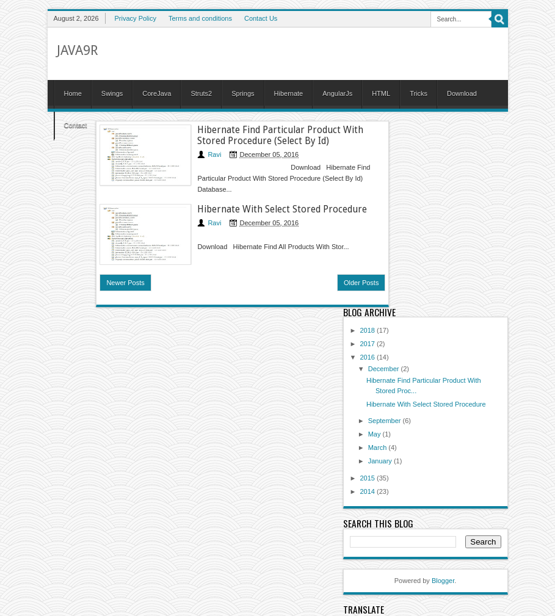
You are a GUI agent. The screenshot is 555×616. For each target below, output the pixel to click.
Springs (242, 93)
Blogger (443, 580)
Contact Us (260, 18)
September (385, 420)
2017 (368, 343)
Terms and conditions (200, 18)
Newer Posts (125, 282)
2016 (368, 357)
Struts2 (201, 93)
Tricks (418, 93)
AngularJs (337, 93)
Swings (112, 93)
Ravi (214, 154)
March (378, 447)
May (375, 434)
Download (462, 93)
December (384, 368)
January (381, 461)
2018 (368, 330)
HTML (381, 93)
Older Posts (361, 282)
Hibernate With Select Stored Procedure (282, 209)
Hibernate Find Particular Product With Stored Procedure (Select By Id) (280, 136)
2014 (368, 491)
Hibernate (288, 93)
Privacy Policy (135, 18)
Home (73, 93)
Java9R (77, 50)
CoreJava (156, 93)
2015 (368, 478)
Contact (75, 125)
